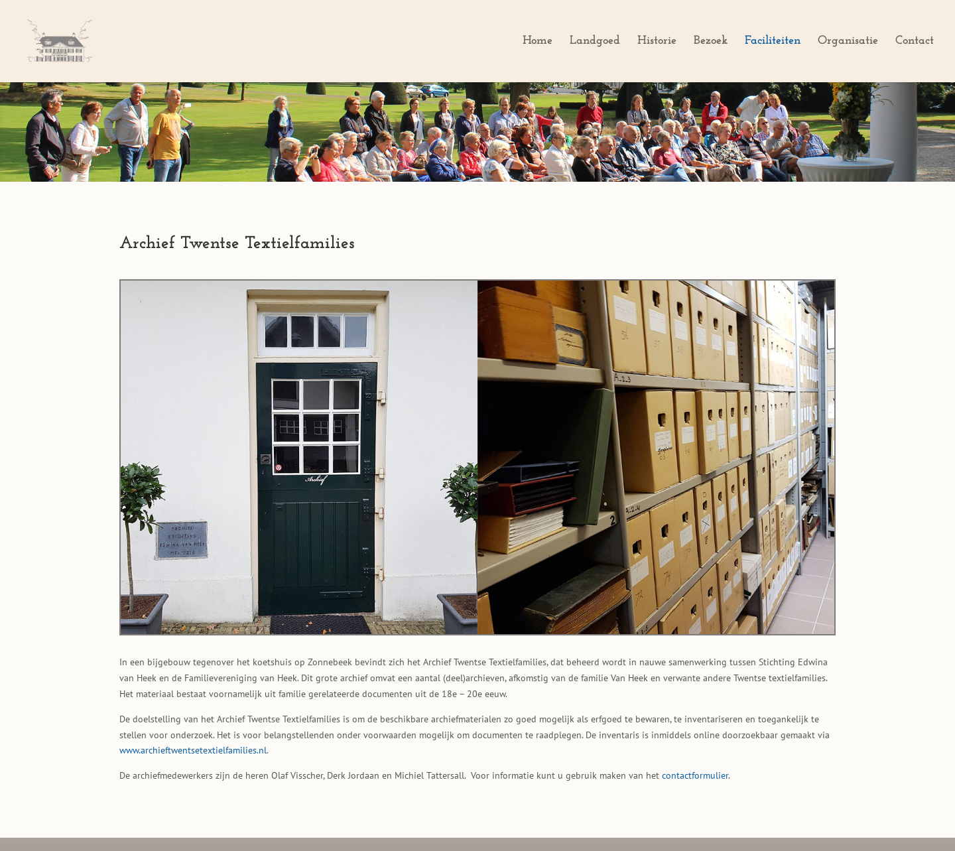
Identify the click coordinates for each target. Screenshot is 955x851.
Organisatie (848, 41)
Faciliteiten (772, 41)
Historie (656, 41)
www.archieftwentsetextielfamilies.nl (193, 750)
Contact (914, 41)
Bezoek (711, 41)
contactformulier (695, 775)
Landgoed (595, 41)
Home (537, 41)
